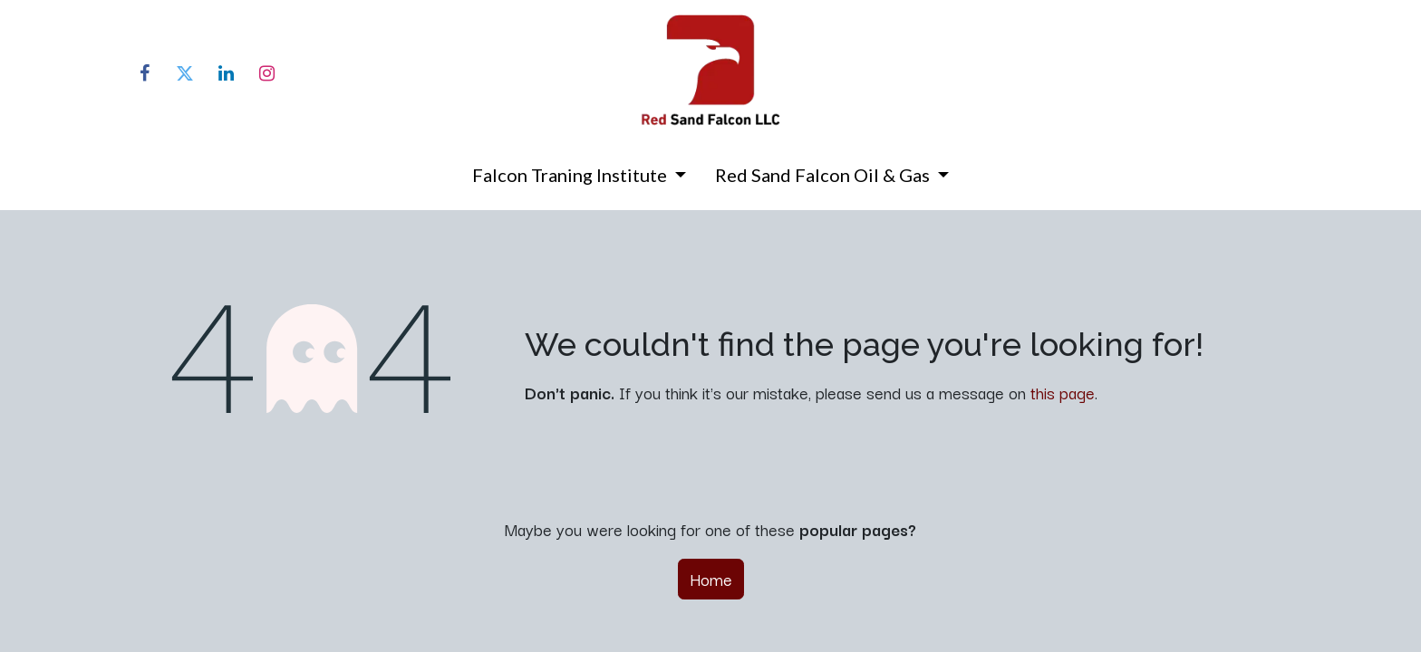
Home (711, 578)
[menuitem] (579, 178)
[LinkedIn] (226, 73)
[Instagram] (266, 73)
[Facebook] (144, 73)
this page (1062, 392)
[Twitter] (185, 73)
